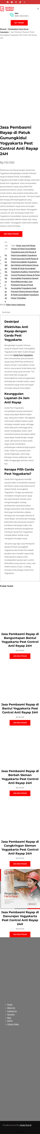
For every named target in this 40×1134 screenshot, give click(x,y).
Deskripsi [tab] (6, 327)
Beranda (3, 29)
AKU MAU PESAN (11, 249)
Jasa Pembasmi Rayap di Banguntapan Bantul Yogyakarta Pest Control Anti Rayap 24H (20, 655)
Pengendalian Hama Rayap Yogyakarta (6, 294)
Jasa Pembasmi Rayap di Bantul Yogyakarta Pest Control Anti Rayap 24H (20, 723)
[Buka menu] (38, 9)
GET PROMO (19, 23)
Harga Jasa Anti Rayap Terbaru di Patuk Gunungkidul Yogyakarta (23, 264)
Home (9, 1020)
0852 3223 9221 (22, 16)
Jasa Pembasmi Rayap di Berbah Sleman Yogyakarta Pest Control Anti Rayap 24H (20, 792)
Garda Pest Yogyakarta (23, 370)
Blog (9, 1033)
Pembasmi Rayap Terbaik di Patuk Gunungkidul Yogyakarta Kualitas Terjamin (25, 283)
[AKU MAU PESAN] (20, 671)
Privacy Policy (13, 1040)
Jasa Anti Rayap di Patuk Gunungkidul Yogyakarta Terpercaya (24, 270)
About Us (11, 1023)
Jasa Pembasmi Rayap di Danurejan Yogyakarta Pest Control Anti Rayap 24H (20, 933)
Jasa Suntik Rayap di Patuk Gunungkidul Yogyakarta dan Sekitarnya (24, 277)
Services (11, 1030)
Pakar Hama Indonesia (15, 320)
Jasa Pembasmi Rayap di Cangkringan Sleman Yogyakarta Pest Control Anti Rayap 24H (20, 863)
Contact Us (12, 1026)
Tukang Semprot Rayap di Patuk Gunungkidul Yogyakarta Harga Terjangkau (25, 310)
